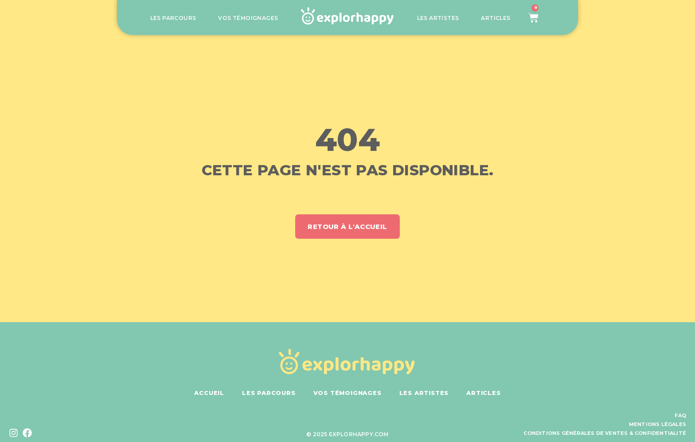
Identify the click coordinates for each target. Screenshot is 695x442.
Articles (495, 18)
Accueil (209, 392)
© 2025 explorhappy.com (347, 434)
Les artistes (438, 18)
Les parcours (173, 18)
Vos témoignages (248, 18)
